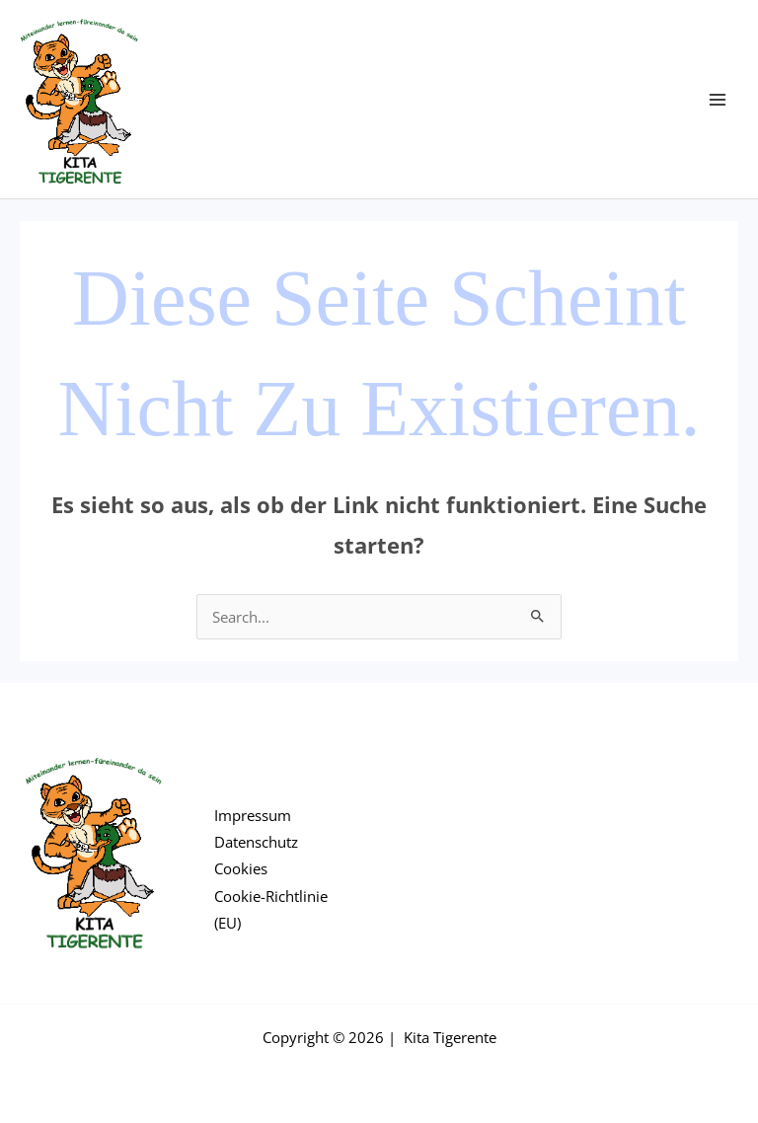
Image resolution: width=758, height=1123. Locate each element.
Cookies (240, 868)
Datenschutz (256, 842)
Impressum (252, 815)
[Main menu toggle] (717, 99)
